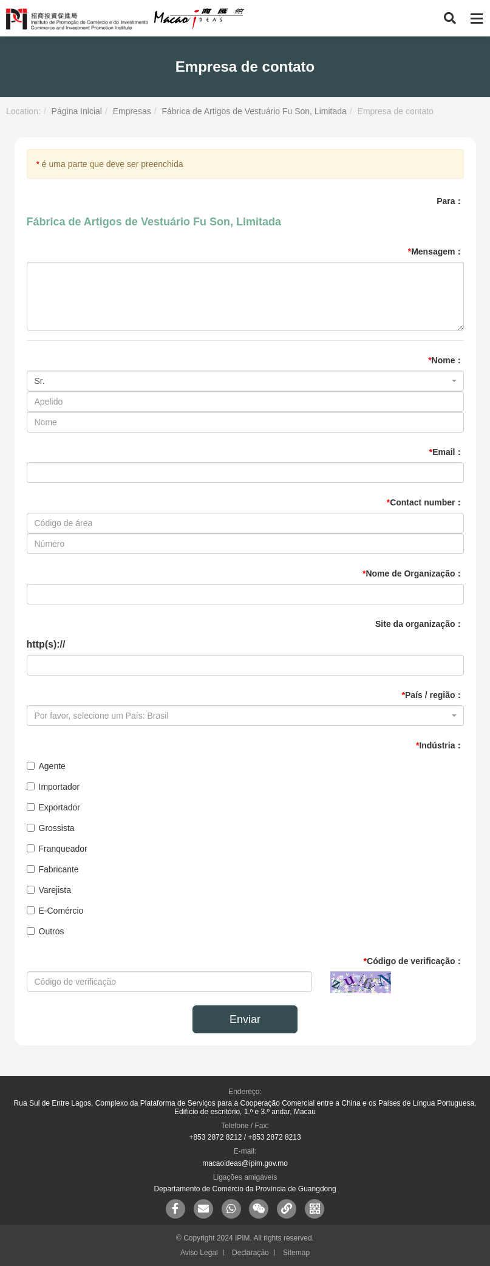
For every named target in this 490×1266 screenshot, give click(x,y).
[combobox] (245, 381)
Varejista (49, 890)
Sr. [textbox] (40, 381)
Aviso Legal (199, 1252)
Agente (46, 766)
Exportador (53, 807)
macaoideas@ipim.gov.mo (245, 1163)
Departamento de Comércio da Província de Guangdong (245, 1189)
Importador (53, 787)
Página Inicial (77, 111)
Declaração (250, 1252)
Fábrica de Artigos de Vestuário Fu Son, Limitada (254, 111)
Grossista (51, 828)
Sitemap (296, 1252)
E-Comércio (55, 910)
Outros (45, 931)
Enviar (245, 1019)
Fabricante (53, 869)
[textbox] (242, 716)
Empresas (132, 111)
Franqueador (57, 849)
